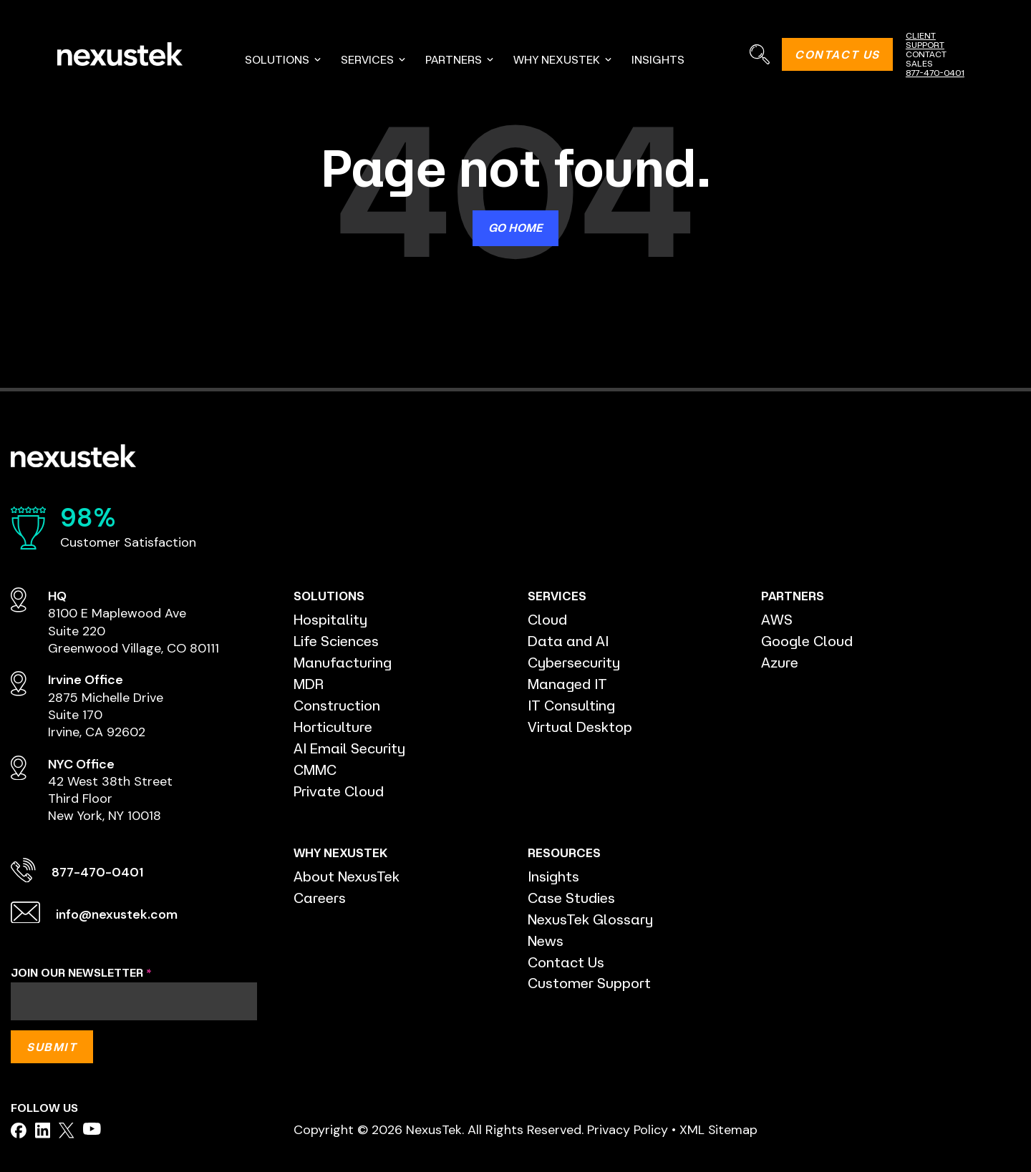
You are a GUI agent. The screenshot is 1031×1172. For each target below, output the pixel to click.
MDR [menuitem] (309, 683)
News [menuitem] (546, 940)
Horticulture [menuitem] (333, 726)
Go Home (515, 227)
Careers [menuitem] (320, 897)
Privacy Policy (627, 1129)
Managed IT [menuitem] (568, 683)
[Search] (759, 54)
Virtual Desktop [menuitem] (580, 726)
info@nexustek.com (118, 914)
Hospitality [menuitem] (330, 619)
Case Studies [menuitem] (572, 897)
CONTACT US (837, 54)
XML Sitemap (718, 1129)
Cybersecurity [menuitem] (574, 662)
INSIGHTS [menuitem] (657, 59)
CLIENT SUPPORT (925, 40)
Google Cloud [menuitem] (807, 641)
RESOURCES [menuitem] (561, 852)
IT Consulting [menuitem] (571, 705)
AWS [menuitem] (777, 619)
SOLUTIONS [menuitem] (283, 59)
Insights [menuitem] (553, 876)
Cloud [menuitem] (547, 619)
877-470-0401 (935, 72)
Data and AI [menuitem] (568, 641)
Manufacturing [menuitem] (343, 662)
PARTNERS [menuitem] (460, 59)
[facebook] (18, 1130)
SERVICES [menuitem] (374, 59)
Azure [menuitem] (780, 662)
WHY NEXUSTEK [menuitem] (563, 59)
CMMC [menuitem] (315, 769)
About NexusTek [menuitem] (347, 876)
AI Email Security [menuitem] (350, 748)
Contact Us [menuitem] (566, 962)
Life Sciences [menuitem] (337, 641)
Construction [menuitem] (337, 705)
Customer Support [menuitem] (590, 983)
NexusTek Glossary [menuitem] (591, 919)
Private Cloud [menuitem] (339, 791)
